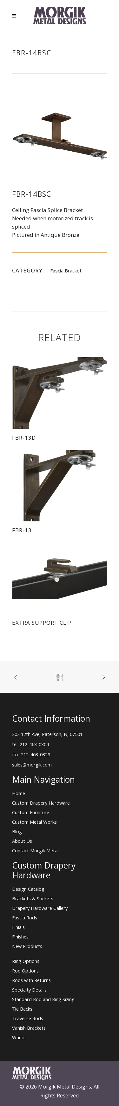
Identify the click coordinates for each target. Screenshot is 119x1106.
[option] (59, 136)
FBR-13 (22, 530)
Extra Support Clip (42, 622)
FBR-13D (24, 437)
